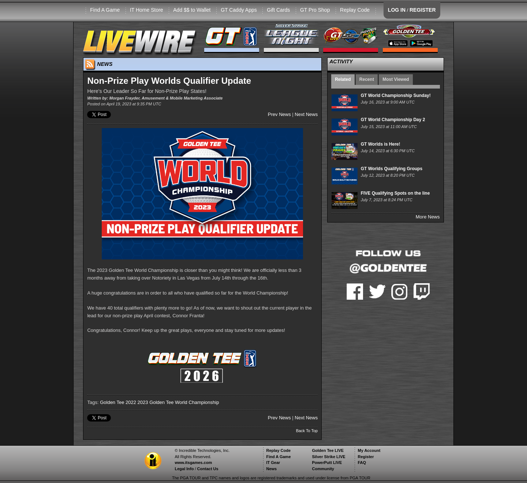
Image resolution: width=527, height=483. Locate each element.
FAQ (362, 462)
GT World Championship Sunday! (396, 95)
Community (323, 469)
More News (428, 217)
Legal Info (184, 469)
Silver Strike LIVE (328, 456)
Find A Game (105, 10)
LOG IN (396, 10)
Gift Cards (278, 10)
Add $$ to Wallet (191, 10)
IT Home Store (146, 10)
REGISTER (423, 10)
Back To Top (307, 430)
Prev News (279, 114)
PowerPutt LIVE (327, 462)
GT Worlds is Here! (380, 144)
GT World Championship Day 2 (393, 119)
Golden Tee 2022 (118, 402)
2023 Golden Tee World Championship (178, 402)
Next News (306, 114)
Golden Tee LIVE (328, 450)
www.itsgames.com (193, 462)
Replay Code (355, 10)
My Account (369, 450)
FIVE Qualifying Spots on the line (395, 193)
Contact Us (207, 469)
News (271, 469)
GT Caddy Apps (239, 10)
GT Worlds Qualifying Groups (391, 168)
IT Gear (273, 462)
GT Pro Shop (315, 10)
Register (366, 456)
